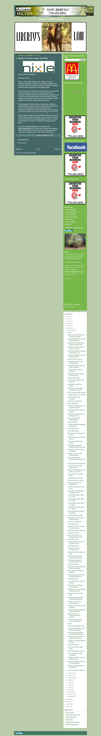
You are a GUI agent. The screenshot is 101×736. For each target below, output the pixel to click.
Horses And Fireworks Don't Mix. (77, 463)
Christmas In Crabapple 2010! (76, 626)
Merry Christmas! (72, 422)
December (71, 330)
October (70, 675)
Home (38, 149)
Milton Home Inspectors (72, 722)
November (71, 673)
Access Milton (70, 219)
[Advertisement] (73, 294)
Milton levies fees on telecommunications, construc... (74, 615)
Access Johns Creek (72, 217)
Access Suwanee (71, 221)
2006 (68, 706)
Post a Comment (22, 143)
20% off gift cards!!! (73, 578)
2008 (68, 701)
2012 (68, 323)
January (70, 696)
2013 (68, 321)
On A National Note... (73, 430)
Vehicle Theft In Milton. (74, 377)
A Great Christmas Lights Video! (76, 394)
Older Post (58, 149)
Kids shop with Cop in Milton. (76, 480)
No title (70, 332)
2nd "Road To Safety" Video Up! (76, 670)
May (69, 687)
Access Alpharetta (71, 209)
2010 (68, 328)
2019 (68, 316)
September (71, 677)
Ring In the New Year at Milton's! (77, 530)
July (69, 682)
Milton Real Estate (71, 717)
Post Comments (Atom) (29, 152)
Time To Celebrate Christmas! (76, 651)
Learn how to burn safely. (75, 521)
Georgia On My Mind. (74, 532)
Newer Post (18, 149)
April (69, 689)
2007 (68, 704)
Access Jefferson (71, 214)
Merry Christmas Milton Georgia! (77, 392)
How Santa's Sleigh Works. (75, 401)
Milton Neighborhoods (72, 724)
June (69, 685)
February (70, 694)
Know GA (68, 224)
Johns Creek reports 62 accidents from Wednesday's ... (76, 459)
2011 (68, 326)
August (70, 680)
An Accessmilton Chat (72, 179)
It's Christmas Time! (73, 428)
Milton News (69, 719)
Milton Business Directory (73, 715)
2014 (68, 319)
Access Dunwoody (71, 212)
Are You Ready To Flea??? (75, 359)
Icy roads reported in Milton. (75, 515)
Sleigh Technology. (73, 403)
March (70, 692)
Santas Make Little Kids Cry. (75, 478)
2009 (68, 699)
